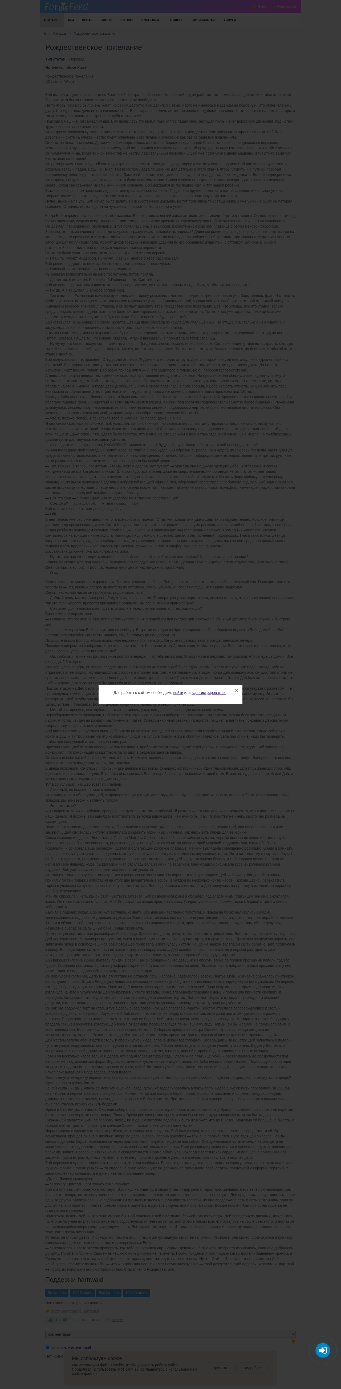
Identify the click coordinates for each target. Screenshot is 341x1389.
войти (178, 693)
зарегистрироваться (209, 693)
